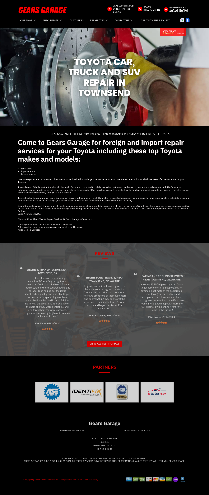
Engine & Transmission (43, 280)
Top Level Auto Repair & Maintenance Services (99, 133)
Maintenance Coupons (137, 441)
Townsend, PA (47, 284)
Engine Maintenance (100, 288)
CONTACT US (122, 20)
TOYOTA (165, 133)
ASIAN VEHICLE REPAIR (143, 133)
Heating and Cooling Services (161, 287)
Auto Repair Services (72, 441)
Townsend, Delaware (104, 292)
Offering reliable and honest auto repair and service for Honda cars (51, 227)
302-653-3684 (151, 10)
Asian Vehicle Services (29, 229)
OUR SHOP (26, 20)
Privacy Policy (92, 490)
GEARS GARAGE (60, 133)
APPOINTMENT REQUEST (155, 20)
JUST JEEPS (77, 20)
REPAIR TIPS (97, 20)
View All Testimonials (104, 354)
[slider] (168, 33)
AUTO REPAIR (50, 20)
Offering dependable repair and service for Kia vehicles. (45, 224)
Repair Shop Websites (48, 490)
